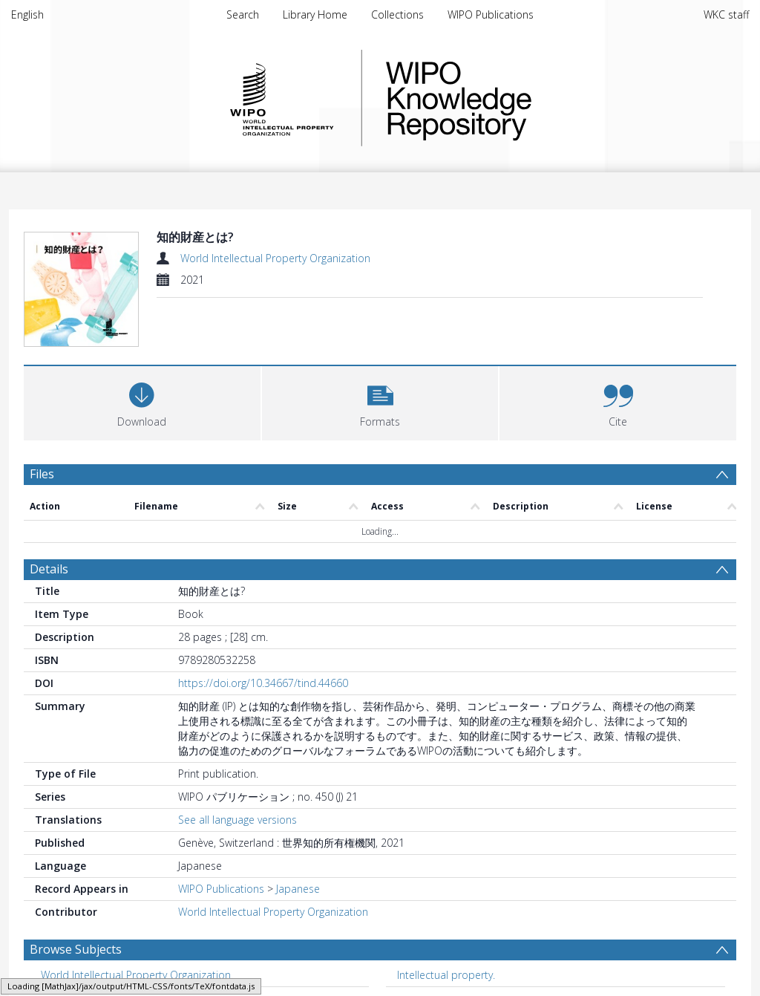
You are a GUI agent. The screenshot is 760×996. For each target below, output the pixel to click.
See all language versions (237, 820)
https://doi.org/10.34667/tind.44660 (263, 683)
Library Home (315, 14)
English (27, 14)
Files (42, 474)
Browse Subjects (76, 949)
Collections (397, 14)
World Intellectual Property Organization (275, 258)
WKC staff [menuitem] (726, 14)
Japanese (298, 889)
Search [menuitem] (242, 14)
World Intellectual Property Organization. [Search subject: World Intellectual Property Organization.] (137, 975)
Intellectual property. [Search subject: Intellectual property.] (446, 975)
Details (49, 569)
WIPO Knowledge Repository (519, 98)
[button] (380, 401)
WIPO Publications (491, 14)
